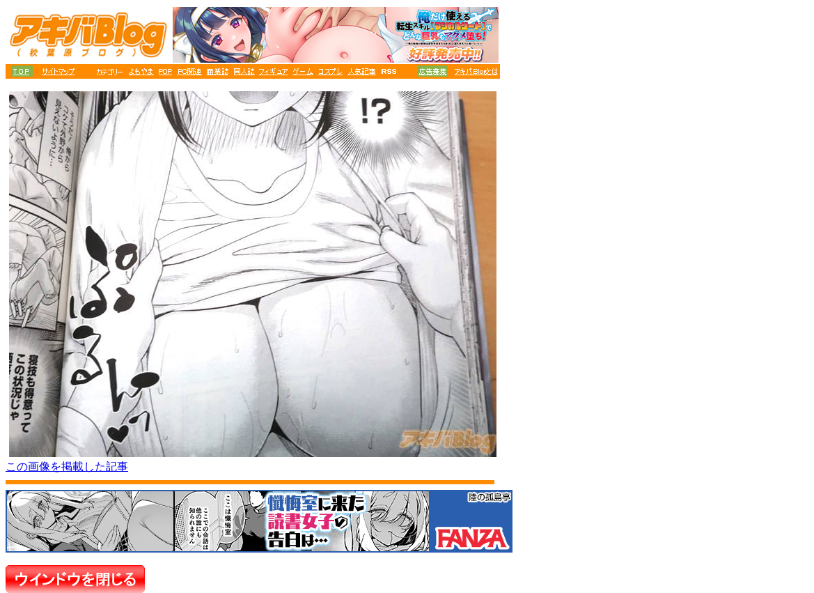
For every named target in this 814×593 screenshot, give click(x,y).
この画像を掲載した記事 (67, 466)
